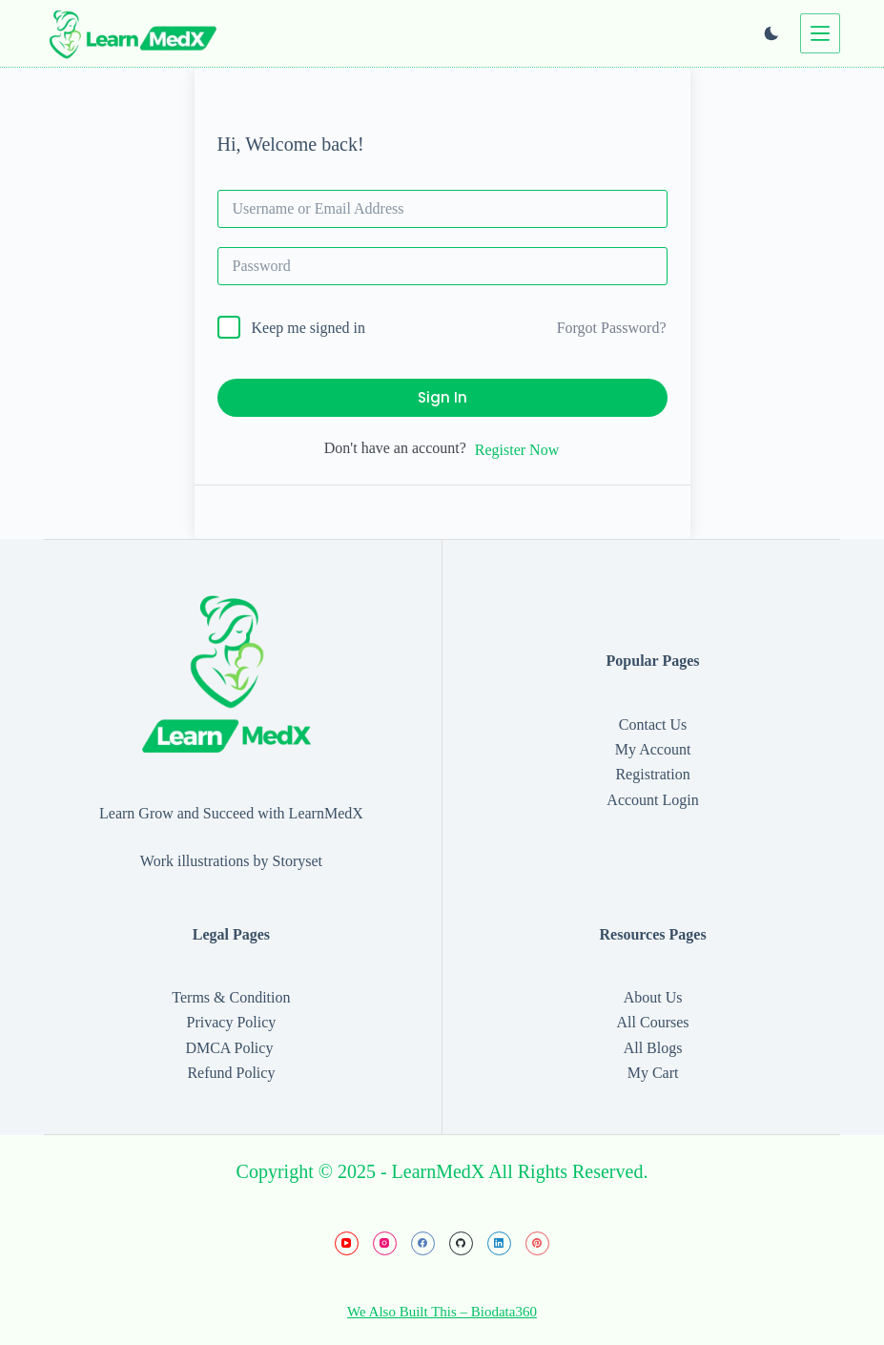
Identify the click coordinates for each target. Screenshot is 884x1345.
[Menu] (820, 33)
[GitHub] (461, 1243)
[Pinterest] (537, 1243)
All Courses (653, 1022)
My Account (653, 749)
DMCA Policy (231, 1048)
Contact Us (653, 724)
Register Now (517, 450)
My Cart (653, 1073)
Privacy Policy (232, 1022)
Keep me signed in (309, 328)
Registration (652, 774)
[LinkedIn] (499, 1243)
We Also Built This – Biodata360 (442, 1311)
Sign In (442, 397)
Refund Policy (231, 1073)
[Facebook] (423, 1243)
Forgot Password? (612, 328)
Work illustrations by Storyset (231, 861)
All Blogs (653, 1048)
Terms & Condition (231, 997)
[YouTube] (347, 1243)
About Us (653, 997)
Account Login (652, 800)
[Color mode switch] (771, 33)
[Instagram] (385, 1243)
